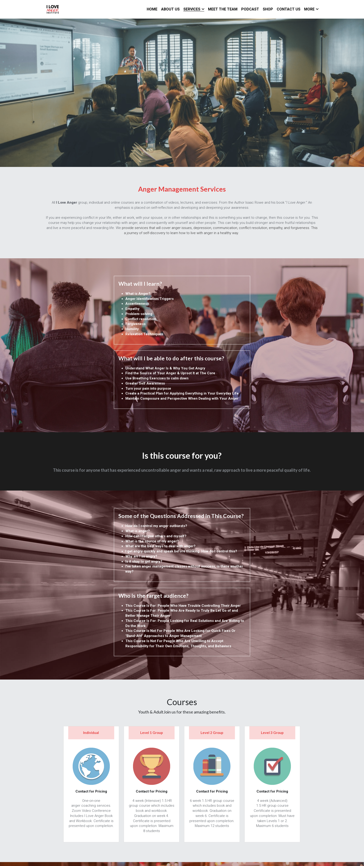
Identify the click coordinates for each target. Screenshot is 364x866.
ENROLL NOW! (182, 784)
